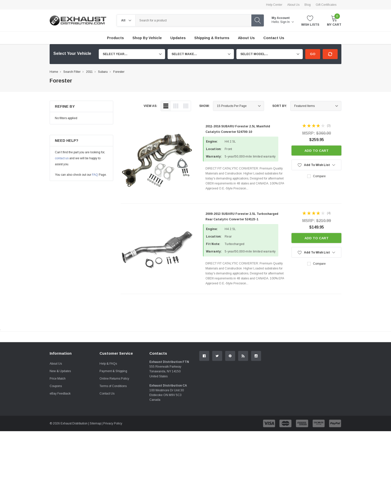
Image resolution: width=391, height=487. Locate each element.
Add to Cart (316, 151)
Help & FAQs (108, 419)
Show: (204, 106)
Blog (307, 4)
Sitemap (95, 479)
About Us (293, 4)
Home (54, 72)
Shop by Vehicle (147, 38)
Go (312, 54)
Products (115, 38)
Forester (118, 72)
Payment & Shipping (113, 427)
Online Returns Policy (114, 434)
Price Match (58, 434)
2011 (89, 72)
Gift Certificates (326, 4)
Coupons (56, 442)
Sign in (287, 21)
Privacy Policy (112, 479)
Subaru (103, 72)
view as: (150, 106)
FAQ (95, 174)
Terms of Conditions (113, 442)
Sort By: (279, 106)
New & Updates (60, 427)
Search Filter (72, 72)
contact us (62, 158)
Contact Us (106, 449)
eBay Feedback (60, 449)
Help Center (274, 4)
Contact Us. (322, 378)
